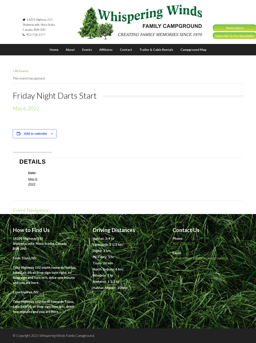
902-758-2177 (184, 243)
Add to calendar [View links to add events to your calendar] (35, 133)
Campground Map (193, 49)
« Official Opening (31, 221)
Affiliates (106, 49)
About (70, 49)
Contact (126, 49)
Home (54, 49)
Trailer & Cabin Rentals (156, 49)
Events (87, 49)
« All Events (21, 71)
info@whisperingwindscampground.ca (200, 258)
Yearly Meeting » (226, 221)
